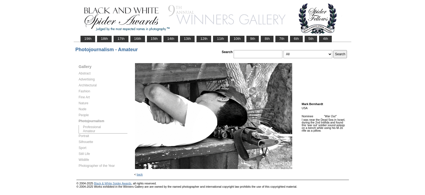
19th (87, 39)
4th (325, 39)
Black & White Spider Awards (112, 183)
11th (220, 39)
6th (296, 39)
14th (170, 39)
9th (252, 39)
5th (311, 39)
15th (154, 39)
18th (104, 39)
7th (281, 39)
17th (120, 39)
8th (267, 39)
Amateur (89, 131)
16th (137, 39)
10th (237, 39)
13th (187, 39)
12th (203, 39)
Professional (92, 127)
